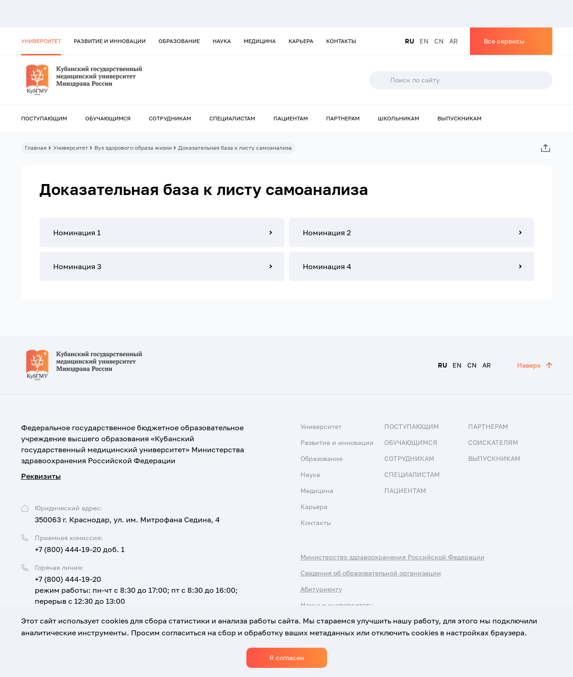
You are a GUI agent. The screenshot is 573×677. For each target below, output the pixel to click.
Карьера (301, 41)
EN (424, 41)
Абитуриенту (321, 589)
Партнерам (343, 118)
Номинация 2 (327, 232)
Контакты (341, 41)
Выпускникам (459, 118)
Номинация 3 (77, 266)
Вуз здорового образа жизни (133, 147)
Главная (36, 147)
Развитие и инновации (110, 41)
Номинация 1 (77, 232)
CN (439, 41)
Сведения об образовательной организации (370, 573)
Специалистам (232, 118)
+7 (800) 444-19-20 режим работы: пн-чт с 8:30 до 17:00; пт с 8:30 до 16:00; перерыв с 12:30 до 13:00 (136, 590)
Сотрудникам (170, 118)
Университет (41, 41)
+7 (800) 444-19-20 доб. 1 (80, 549)
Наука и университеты (337, 605)
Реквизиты (41, 476)
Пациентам (290, 118)
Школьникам (398, 118)
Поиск (379, 80)
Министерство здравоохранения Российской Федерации (392, 557)
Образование (179, 41)
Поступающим (44, 118)
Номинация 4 (327, 266)
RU (409, 41)
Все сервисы (504, 41)
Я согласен (286, 657)
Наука (222, 41)
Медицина (260, 41)
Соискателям (493, 442)
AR (453, 41)
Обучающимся (108, 118)
